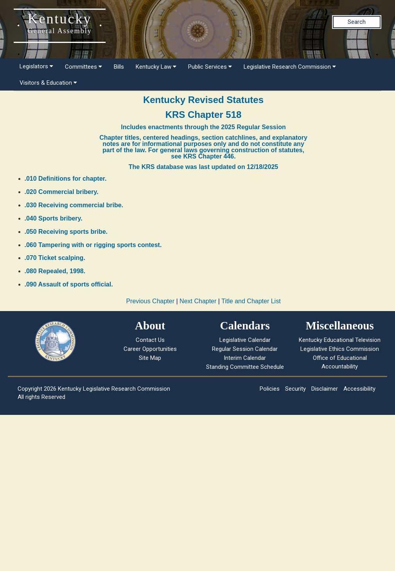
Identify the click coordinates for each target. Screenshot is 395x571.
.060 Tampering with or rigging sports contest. (93, 245)
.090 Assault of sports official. (69, 284)
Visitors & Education (48, 82)
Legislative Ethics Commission (339, 348)
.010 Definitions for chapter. (66, 178)
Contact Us (150, 339)
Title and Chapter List (250, 301)
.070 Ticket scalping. (55, 257)
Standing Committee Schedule (245, 366)
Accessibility (359, 388)
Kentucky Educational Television (340, 339)
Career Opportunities (150, 348)
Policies (270, 388)
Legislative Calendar (245, 339)
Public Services (210, 66)
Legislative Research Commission (290, 66)
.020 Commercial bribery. (62, 192)
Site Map (150, 357)
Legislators (36, 66)
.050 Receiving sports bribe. (66, 231)
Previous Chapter (150, 301)
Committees (83, 66)
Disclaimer (324, 388)
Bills (119, 66)
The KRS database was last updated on (203, 167)
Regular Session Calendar (245, 348)
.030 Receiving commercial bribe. (74, 205)
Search (357, 21)
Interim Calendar (245, 357)
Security (295, 388)
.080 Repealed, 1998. (55, 271)
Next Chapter (198, 301)
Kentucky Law (156, 66)
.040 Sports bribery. (54, 218)
